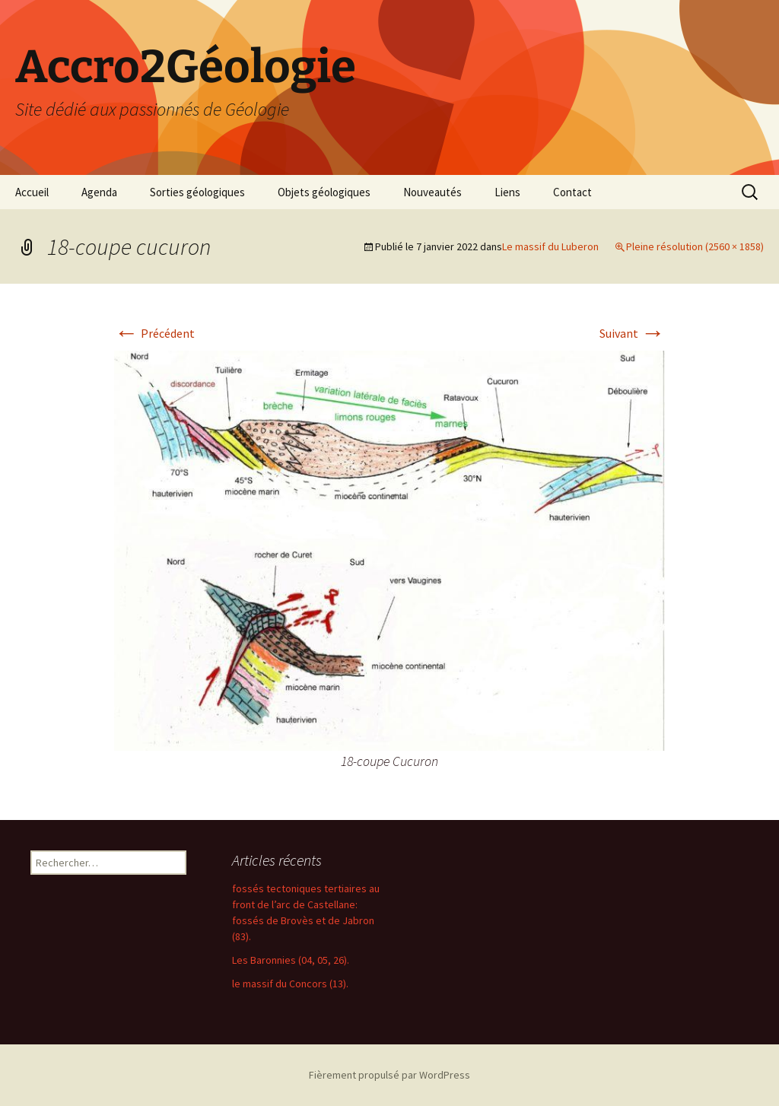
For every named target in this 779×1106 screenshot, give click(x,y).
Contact (572, 192)
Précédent (154, 333)
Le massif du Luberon (550, 246)
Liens (507, 192)
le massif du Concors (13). (290, 983)
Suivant (632, 333)
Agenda (99, 192)
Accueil (32, 192)
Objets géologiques (324, 192)
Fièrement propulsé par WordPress (389, 1075)
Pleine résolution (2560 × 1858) (695, 246)
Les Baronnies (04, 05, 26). (290, 960)
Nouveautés (432, 192)
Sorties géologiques (197, 192)
